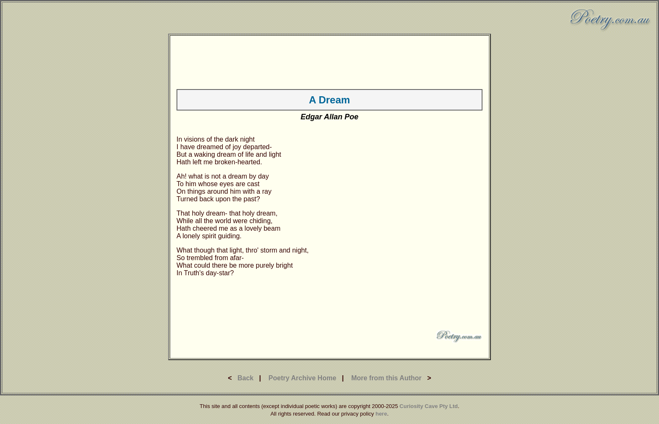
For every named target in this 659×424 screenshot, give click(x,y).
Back (245, 378)
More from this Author (386, 378)
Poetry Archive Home (302, 378)
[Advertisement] (329, 61)
